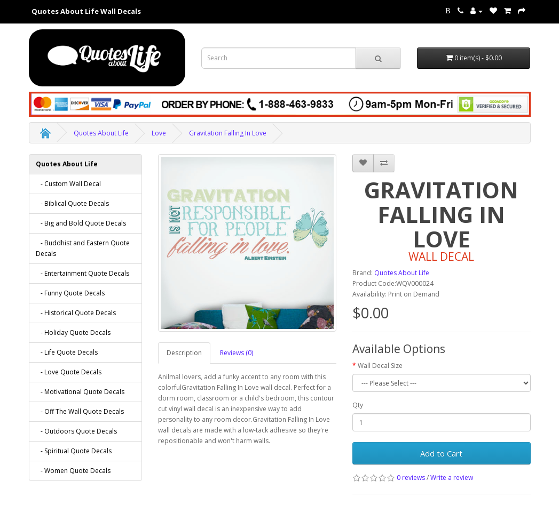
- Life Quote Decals (67, 352)
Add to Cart (441, 453)
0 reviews (411, 477)
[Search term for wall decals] (278, 58)
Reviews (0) (236, 352)
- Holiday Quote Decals (73, 332)
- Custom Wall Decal (68, 183)
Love (159, 133)
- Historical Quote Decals (76, 312)
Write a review (451, 477)
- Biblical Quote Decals (72, 203)
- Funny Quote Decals (70, 293)
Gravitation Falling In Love (227, 133)
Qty (357, 405)
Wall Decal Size (380, 365)
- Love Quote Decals (68, 371)
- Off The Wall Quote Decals (80, 411)
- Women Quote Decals (73, 470)
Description (184, 352)
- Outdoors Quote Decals (76, 431)
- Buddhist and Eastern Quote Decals (83, 248)
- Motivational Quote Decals (80, 391)
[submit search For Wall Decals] (378, 58)
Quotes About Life (101, 133)
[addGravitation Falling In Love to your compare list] (384, 163)
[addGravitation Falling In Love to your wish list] (363, 163)
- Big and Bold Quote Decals (81, 223)
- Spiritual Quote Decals (74, 450)
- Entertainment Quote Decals (82, 273)
